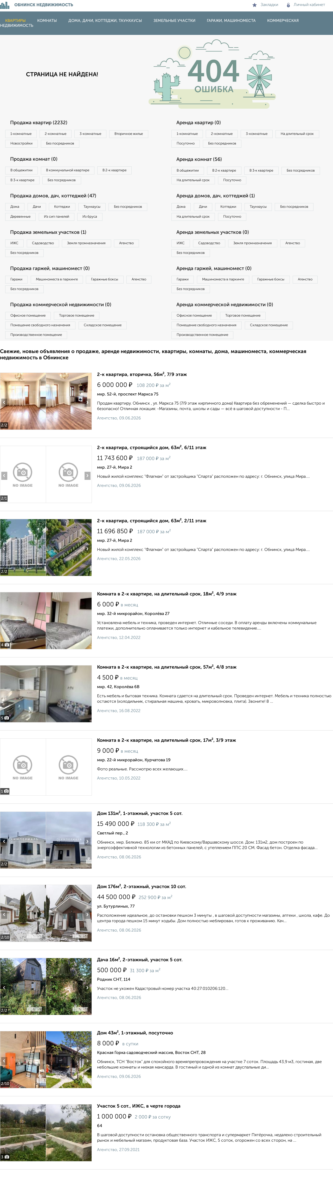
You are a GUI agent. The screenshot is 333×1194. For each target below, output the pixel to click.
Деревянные (69, 222)
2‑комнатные (62, 134)
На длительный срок (195, 145)
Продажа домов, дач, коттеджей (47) (58, 200)
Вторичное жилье (27, 145)
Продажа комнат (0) (37, 161)
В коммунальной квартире (75, 172)
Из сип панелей (110, 222)
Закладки (265, 5)
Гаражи (18, 299)
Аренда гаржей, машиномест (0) (218, 287)
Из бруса (19, 232)
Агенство (143, 260)
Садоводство (49, 260)
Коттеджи (72, 211)
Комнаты (47, 21)
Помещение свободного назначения (43, 348)
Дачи (43, 211)
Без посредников (115, 145)
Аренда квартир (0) (201, 122)
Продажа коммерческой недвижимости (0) (66, 326)
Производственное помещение (39, 359)
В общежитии (23, 172)
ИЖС (16, 260)
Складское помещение (112, 348)
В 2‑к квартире (127, 172)
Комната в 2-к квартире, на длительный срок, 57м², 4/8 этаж (166, 691)
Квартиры (15, 21)
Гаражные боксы (117, 299)
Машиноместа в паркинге (63, 299)
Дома (16, 211)
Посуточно (238, 145)
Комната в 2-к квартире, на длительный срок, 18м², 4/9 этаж (166, 618)
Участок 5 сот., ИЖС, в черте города (139, 1130)
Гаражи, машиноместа (231, 21)
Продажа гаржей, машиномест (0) (54, 287)
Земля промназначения (98, 260)
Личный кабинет (306, 5)
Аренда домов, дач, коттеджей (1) (220, 210)
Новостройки (71, 145)
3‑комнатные (102, 134)
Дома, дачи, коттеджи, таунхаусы (105, 21)
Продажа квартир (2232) (42, 122)
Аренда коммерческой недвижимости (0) (229, 326)
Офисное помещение (31, 337)
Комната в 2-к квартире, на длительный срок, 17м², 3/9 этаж (166, 765)
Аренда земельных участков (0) (217, 249)
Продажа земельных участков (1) (53, 249)
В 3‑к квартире (24, 183)
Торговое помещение (86, 337)
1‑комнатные (23, 134)
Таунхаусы (107, 211)
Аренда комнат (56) (202, 161)
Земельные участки (174, 21)
